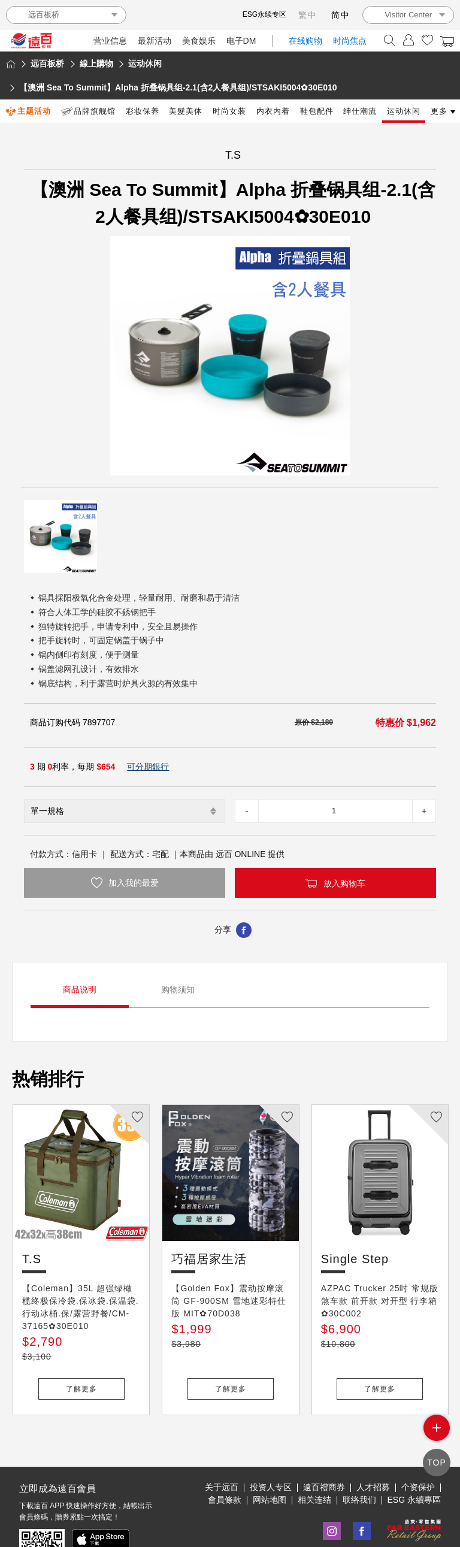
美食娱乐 (199, 41)
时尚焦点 (350, 41)
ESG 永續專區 (414, 1460)
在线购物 (305, 41)
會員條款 (224, 1460)
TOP (436, 1462)
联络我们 (359, 1460)
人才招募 (373, 1447)
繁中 (307, 15)
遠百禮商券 (324, 1447)
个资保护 (418, 1447)
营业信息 (110, 41)
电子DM (241, 41)
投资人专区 (271, 1447)
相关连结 (314, 1460)
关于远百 (221, 1447)
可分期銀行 (148, 766)
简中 (340, 15)
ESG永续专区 (264, 14)
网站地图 (269, 1460)
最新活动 (154, 41)
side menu (436, 1429)
